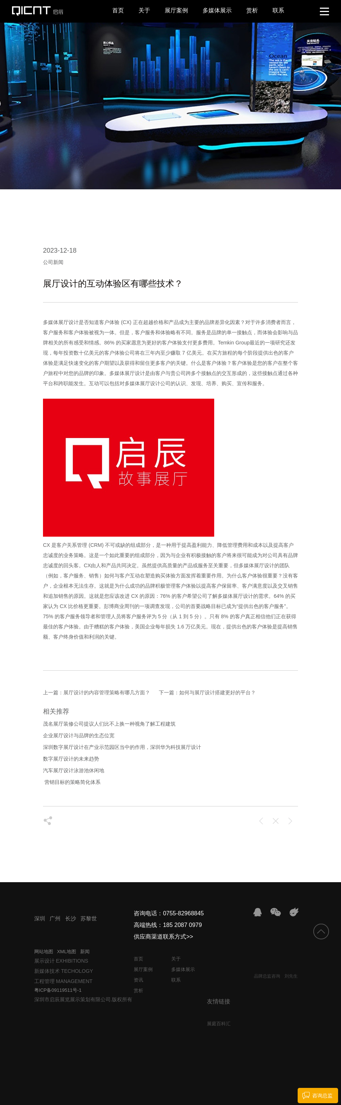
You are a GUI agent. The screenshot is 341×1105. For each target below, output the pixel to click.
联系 (278, 10)
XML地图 (66, 951)
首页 (118, 10)
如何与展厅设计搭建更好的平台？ (217, 692)
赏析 (252, 10)
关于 (144, 10)
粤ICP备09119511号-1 (58, 990)
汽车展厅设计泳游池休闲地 (73, 770)
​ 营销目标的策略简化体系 (72, 782)
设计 (73, 322)
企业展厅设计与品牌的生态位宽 (78, 735)
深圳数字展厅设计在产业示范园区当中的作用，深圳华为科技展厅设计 (122, 747)
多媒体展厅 (55, 322)
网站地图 (43, 951)
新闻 (85, 951)
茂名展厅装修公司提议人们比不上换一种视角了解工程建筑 (109, 724)
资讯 (138, 980)
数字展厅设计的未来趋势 (71, 759)
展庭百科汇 (219, 1023)
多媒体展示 (217, 10)
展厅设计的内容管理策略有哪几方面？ (106, 692)
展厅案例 (176, 10)
